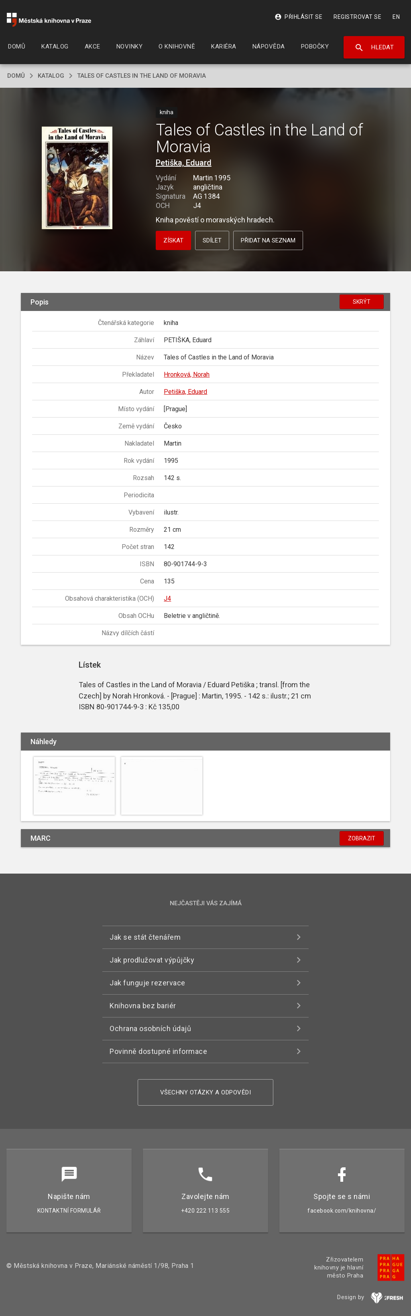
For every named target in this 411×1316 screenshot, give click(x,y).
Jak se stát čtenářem (145, 937)
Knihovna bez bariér (143, 1005)
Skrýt (361, 302)
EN (396, 17)
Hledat (374, 47)
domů (16, 75)
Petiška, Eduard (184, 163)
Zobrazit (361, 838)
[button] (77, 178)
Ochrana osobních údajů (150, 1028)
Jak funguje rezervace (147, 983)
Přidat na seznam (268, 240)
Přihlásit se (298, 16)
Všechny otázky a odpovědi (205, 1092)
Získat (173, 240)
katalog (51, 75)
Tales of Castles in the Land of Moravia (141, 75)
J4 (167, 598)
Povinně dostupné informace (158, 1051)
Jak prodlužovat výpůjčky (152, 960)
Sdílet (212, 240)
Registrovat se (357, 17)
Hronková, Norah (187, 374)
